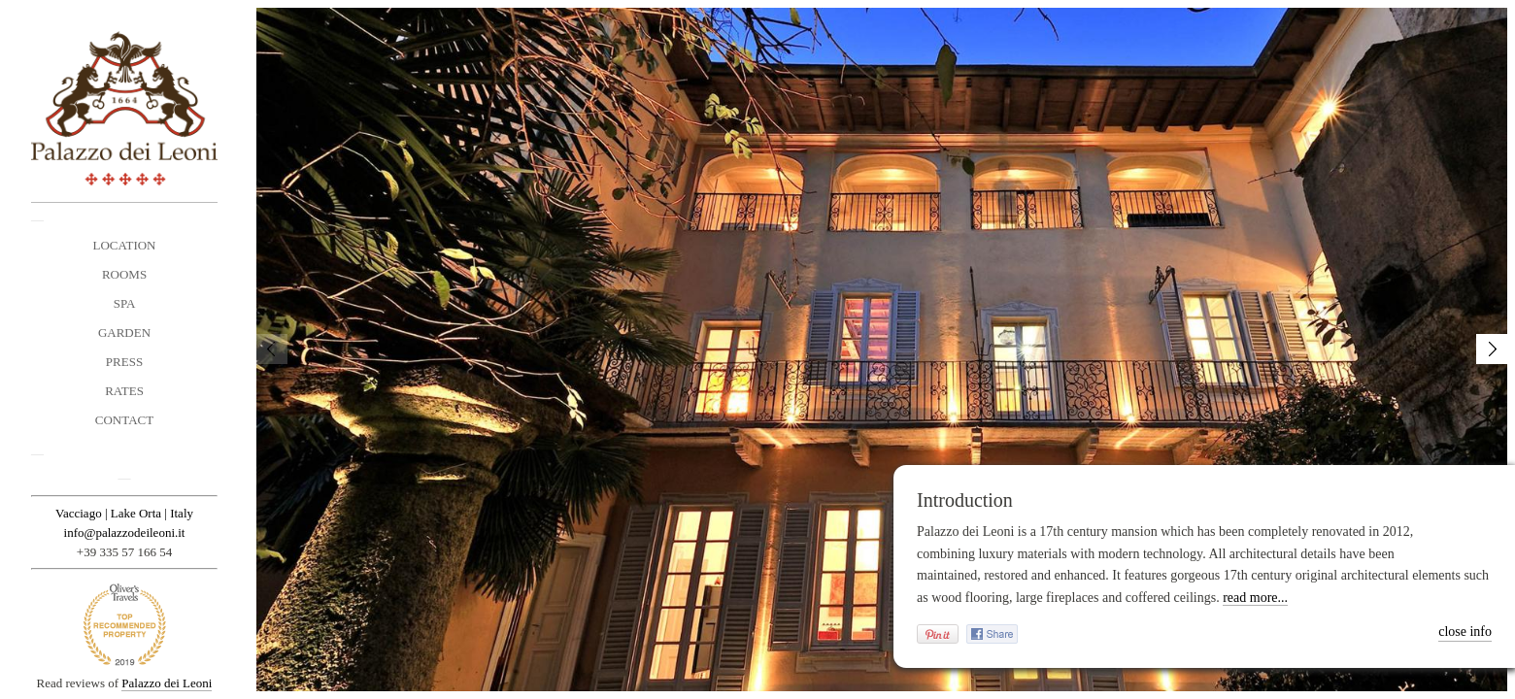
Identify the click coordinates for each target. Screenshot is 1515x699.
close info (1465, 631)
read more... (1255, 597)
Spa (125, 303)
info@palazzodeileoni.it (124, 532)
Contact (124, 420)
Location (124, 245)
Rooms (124, 274)
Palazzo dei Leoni (166, 683)
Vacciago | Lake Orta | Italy (124, 513)
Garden (124, 332)
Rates (124, 390)
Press (124, 361)
